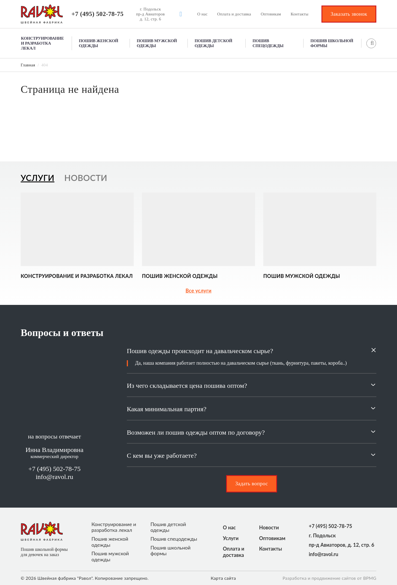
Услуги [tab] (37, 178)
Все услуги (198, 291)
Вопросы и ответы (62, 332)
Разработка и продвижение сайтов (319, 578)
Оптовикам (271, 14)
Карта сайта (223, 578)
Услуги (230, 538)
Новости (269, 527)
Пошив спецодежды (268, 43)
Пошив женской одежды (98, 43)
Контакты (299, 14)
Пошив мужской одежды (157, 43)
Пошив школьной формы (331, 43)
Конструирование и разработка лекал (42, 43)
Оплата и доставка (234, 14)
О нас (202, 14)
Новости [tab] (85, 178)
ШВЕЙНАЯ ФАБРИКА (42, 22)
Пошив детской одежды (213, 43)
